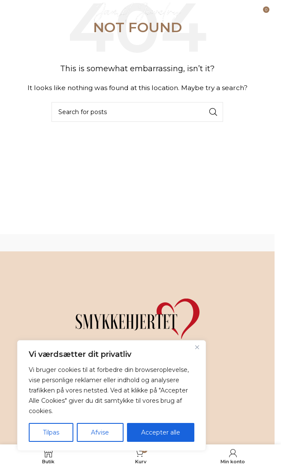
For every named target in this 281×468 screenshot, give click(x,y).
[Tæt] (197, 347)
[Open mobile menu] (28, 12)
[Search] (137, 112)
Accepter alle (160, 432)
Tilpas (51, 432)
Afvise (100, 432)
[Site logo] (137, 12)
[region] (111, 395)
